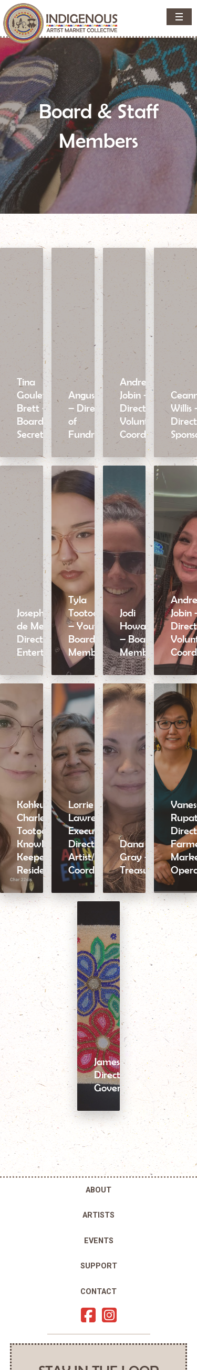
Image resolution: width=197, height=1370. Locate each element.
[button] (179, 16)
